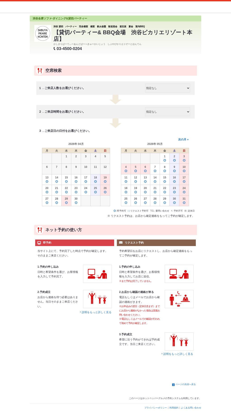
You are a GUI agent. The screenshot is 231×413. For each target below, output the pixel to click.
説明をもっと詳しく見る (96, 312)
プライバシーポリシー (155, 407)
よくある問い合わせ (191, 407)
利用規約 (173, 407)
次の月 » (183, 139)
